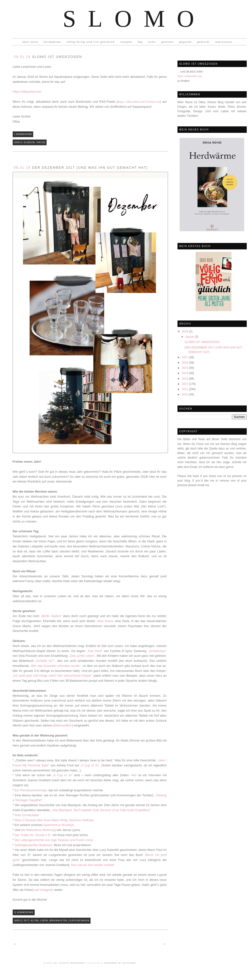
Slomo (134, 18)
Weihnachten (58, 920)
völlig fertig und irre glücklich (90, 41)
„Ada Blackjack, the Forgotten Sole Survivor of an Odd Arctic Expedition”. (101, 810)
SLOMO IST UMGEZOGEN (202, 342)
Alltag (35, 920)
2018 (185, 331)
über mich (30, 41)
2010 (185, 394)
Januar (190, 336)
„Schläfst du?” (45, 661)
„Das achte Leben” (82, 655)
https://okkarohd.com (189, 76)
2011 (185, 389)
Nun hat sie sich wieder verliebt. (93, 865)
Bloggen (29, 142)
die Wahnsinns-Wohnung (38, 830)
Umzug (41, 142)
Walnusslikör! (63, 725)
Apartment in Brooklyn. (59, 825)
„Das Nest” (94, 651)
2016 (185, 362)
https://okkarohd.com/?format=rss (139, 101)
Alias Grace (105, 621)
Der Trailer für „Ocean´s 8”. (33, 835)
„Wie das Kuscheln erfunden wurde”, (55, 666)
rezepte (126, 41)
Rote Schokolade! (27, 815)
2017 (185, 357)
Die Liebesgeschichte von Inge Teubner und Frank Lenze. (54, 840)
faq (140, 41)
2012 (185, 384)
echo (152, 41)
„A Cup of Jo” (89, 765)
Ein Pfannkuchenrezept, (31, 790)
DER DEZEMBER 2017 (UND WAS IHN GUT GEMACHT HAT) (81, 167)
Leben (44, 920)
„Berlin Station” (51, 616)
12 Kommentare (24, 912)
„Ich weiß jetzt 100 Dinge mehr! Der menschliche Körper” (52, 675)
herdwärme (52, 41)
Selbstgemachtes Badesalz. (34, 845)
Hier (134, 775)
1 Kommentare (23, 134)
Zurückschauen (78, 920)
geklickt (203, 41)
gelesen (167, 41)
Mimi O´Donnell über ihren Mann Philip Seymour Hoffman (54, 820)
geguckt (185, 41)
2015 (185, 368)
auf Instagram (44, 890)
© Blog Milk (95, 963)
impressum (223, 41)
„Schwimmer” (157, 651)
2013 (185, 378)
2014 (185, 373)
